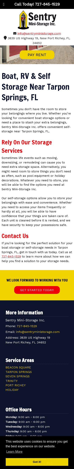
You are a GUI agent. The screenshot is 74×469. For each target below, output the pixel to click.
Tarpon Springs (19, 372)
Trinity (12, 381)
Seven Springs (18, 376)
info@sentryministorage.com (39, 33)
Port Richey (16, 385)
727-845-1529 (11, 256)
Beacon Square (18, 367)
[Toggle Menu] (3, 4)
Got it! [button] (37, 461)
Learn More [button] (14, 451)
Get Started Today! (37, 290)
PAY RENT (37, 54)
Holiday (12, 390)
